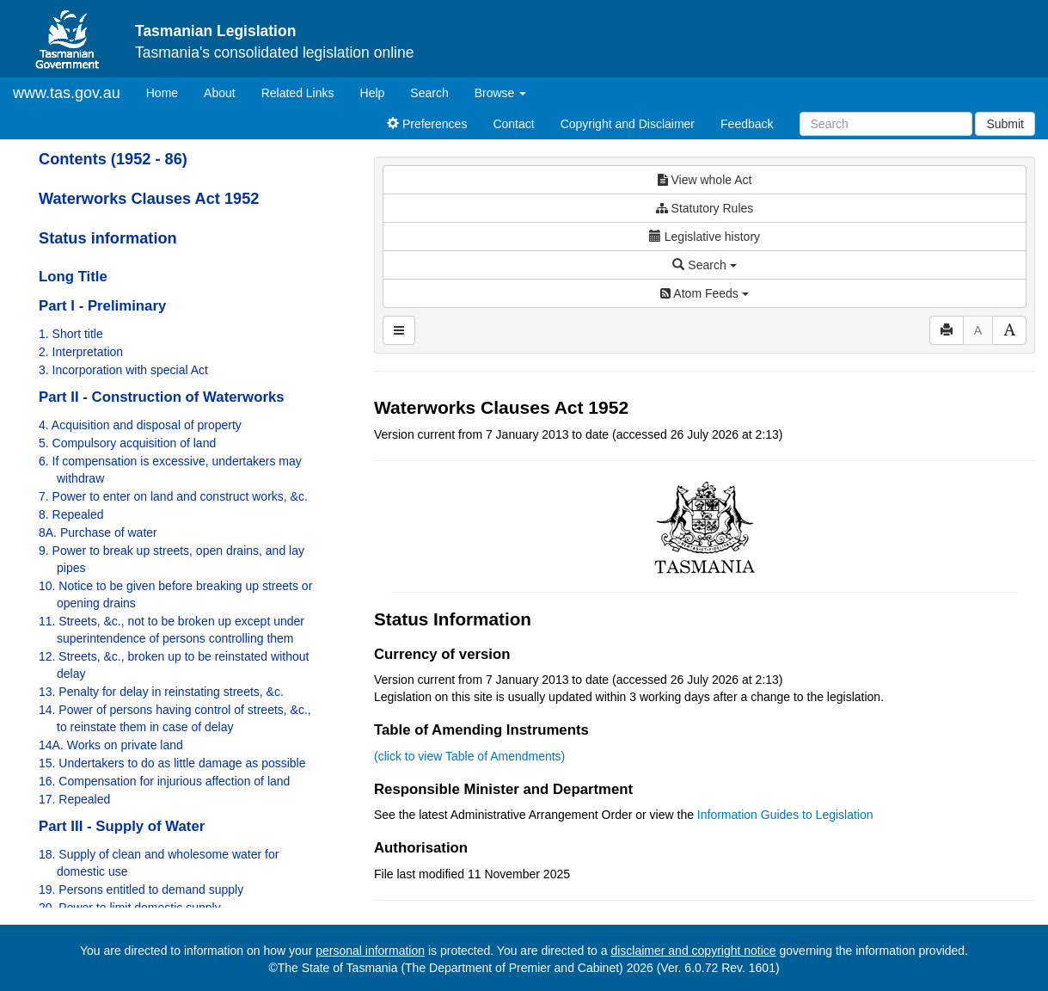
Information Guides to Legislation (785, 815)
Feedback (746, 124)
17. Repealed (74, 799)
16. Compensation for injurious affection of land (164, 781)
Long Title (73, 276)
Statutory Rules (705, 208)
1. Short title (71, 334)
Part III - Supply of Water (122, 826)
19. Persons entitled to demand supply (141, 889)
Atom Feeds (704, 293)
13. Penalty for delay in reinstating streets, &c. (161, 692)
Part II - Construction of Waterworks (162, 397)
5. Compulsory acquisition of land (127, 443)
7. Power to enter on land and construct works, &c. (173, 496)
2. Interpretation (81, 352)
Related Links (297, 93)
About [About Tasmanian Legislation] (220, 93)
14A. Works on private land (111, 745)
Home (168, 91)
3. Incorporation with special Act (123, 370)
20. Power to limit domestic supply (130, 907)
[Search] (886, 124)
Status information (108, 238)
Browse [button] (501, 93)
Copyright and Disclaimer (628, 124)
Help (372, 93)
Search (429, 93)
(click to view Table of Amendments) (469, 756)
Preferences (427, 124)
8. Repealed (71, 514)
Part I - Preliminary (102, 306)
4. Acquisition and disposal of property (140, 425)
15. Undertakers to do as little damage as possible (172, 763)
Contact (513, 124)
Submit (1005, 124)
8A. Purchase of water (98, 532)
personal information (370, 950)
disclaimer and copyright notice (692, 950)
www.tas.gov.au (66, 93)
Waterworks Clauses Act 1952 (149, 198)
